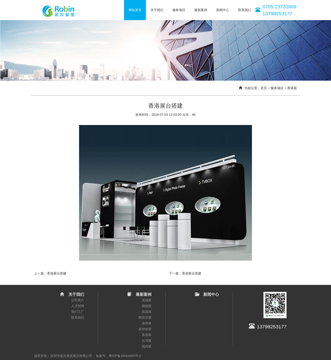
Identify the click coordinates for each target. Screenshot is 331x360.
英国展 (146, 312)
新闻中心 (222, 10)
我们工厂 (77, 312)
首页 (263, 88)
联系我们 (244, 10)
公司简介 (77, 300)
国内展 (146, 346)
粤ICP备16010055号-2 (125, 356)
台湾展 (146, 340)
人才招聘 (77, 306)
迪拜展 (146, 323)
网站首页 (135, 10)
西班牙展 (145, 317)
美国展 (146, 300)
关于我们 (157, 10)
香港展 (292, 88)
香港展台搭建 (56, 273)
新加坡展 (145, 329)
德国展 (146, 306)
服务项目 (178, 10)
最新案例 (200, 10)
